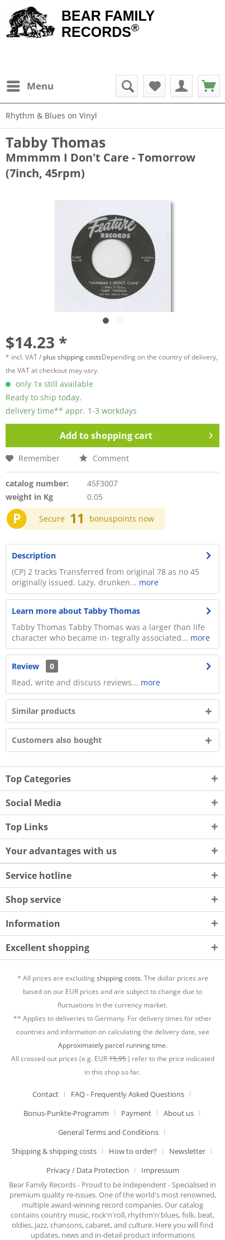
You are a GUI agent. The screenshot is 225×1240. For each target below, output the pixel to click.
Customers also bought (57, 740)
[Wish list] (154, 86)
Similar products (43, 711)
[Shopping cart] (209, 86)
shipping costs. (119, 978)
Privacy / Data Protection (87, 1170)
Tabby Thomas (56, 142)
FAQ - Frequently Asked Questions (127, 1094)
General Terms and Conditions (108, 1132)
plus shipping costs (72, 357)
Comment (104, 458)
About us (179, 1113)
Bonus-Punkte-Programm (66, 1113)
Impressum (160, 1170)
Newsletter (187, 1151)
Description (34, 555)
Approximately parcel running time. (112, 1045)
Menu (30, 84)
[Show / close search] (127, 86)
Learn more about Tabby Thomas (76, 610)
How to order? (133, 1151)
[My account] (181, 86)
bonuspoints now (121, 518)
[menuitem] (29, 86)
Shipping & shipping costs (54, 1151)
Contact (45, 1094)
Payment (136, 1113)
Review (25, 666)
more (148, 582)
